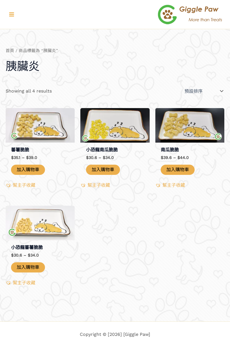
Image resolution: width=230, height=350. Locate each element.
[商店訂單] (203, 91)
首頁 (10, 50)
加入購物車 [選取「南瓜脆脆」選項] (177, 169)
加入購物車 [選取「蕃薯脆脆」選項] (28, 169)
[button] (20, 185)
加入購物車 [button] (103, 169)
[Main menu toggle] (12, 14)
